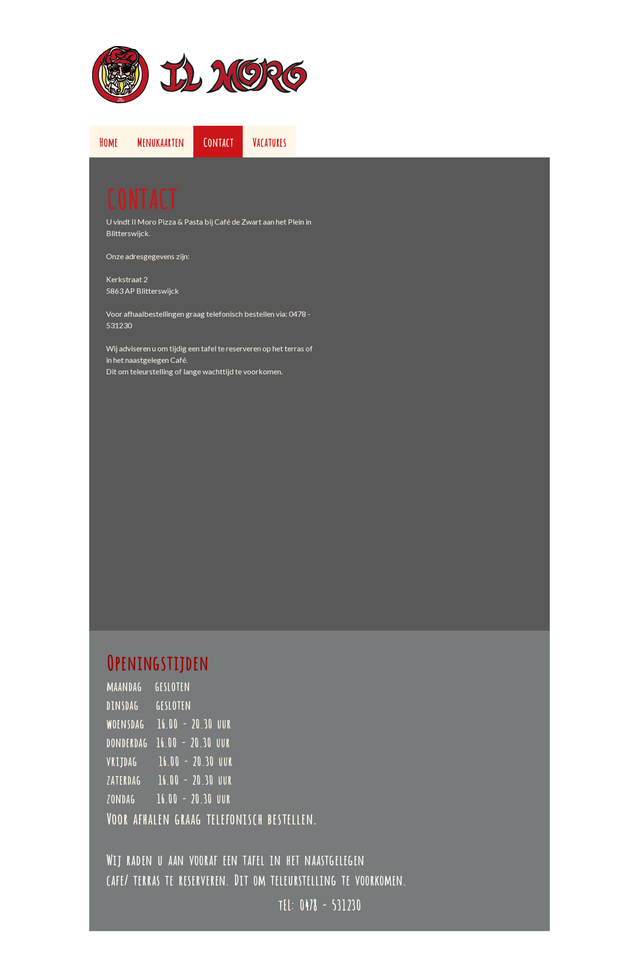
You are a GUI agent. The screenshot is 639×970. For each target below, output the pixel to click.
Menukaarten (160, 141)
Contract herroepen (137, 950)
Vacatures (269, 141)
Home (108, 141)
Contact (218, 141)
